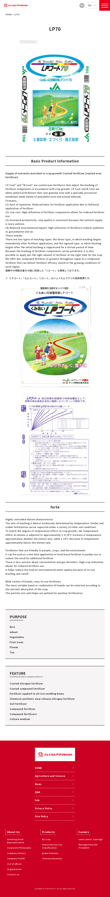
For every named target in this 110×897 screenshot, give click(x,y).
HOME (38, 768)
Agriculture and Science (50, 776)
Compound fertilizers (23, 714)
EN (89, 5)
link (37, 800)
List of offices (14, 863)
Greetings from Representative (15, 841)
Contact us (13, 874)
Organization (14, 869)
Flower (14, 647)
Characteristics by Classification (52, 846)
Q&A (37, 792)
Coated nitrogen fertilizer (26, 683)
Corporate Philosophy (19, 847)
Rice (12, 627)
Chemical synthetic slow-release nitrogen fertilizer (42, 698)
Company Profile (16, 858)
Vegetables (17, 637)
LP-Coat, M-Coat (28, 42)
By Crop (46, 839)
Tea (12, 652)
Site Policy (41, 816)
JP (94, 5)
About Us (13, 832)
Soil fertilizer (18, 703)
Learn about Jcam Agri (91, 839)
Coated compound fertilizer (27, 688)
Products (48, 832)
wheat (14, 632)
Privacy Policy (43, 808)
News (38, 784)
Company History (16, 853)
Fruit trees (16, 642)
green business (50, 853)
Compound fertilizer (22, 709)
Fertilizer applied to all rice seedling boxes (37, 693)
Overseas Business (52, 858)
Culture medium (20, 719)
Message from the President (88, 846)
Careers (83, 832)
